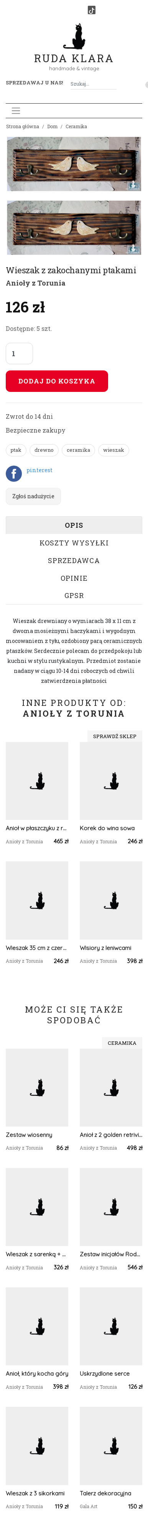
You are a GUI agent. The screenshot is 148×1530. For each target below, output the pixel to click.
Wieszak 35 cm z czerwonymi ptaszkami (37, 948)
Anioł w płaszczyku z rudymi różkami (37, 828)
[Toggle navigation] (16, 111)
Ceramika (76, 126)
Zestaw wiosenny (29, 1134)
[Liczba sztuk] (19, 353)
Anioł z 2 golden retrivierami (111, 1134)
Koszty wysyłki (74, 542)
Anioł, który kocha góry (37, 1373)
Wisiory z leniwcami (105, 948)
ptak (16, 449)
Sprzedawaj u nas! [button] (34, 82)
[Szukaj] (113, 83)
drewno (44, 449)
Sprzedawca (74, 560)
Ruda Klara (74, 52)
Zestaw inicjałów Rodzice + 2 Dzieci (111, 1254)
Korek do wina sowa (107, 828)
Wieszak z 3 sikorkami (35, 1493)
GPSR (74, 595)
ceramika (78, 449)
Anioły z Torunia (36, 282)
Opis (74, 525)
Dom (52, 126)
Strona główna (22, 126)
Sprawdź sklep (114, 736)
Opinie (74, 578)
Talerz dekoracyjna (105, 1493)
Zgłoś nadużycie (33, 496)
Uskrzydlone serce (105, 1373)
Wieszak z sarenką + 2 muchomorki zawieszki (37, 1254)
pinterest (39, 470)
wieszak (113, 449)
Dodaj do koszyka (56, 381)
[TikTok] (91, 10)
